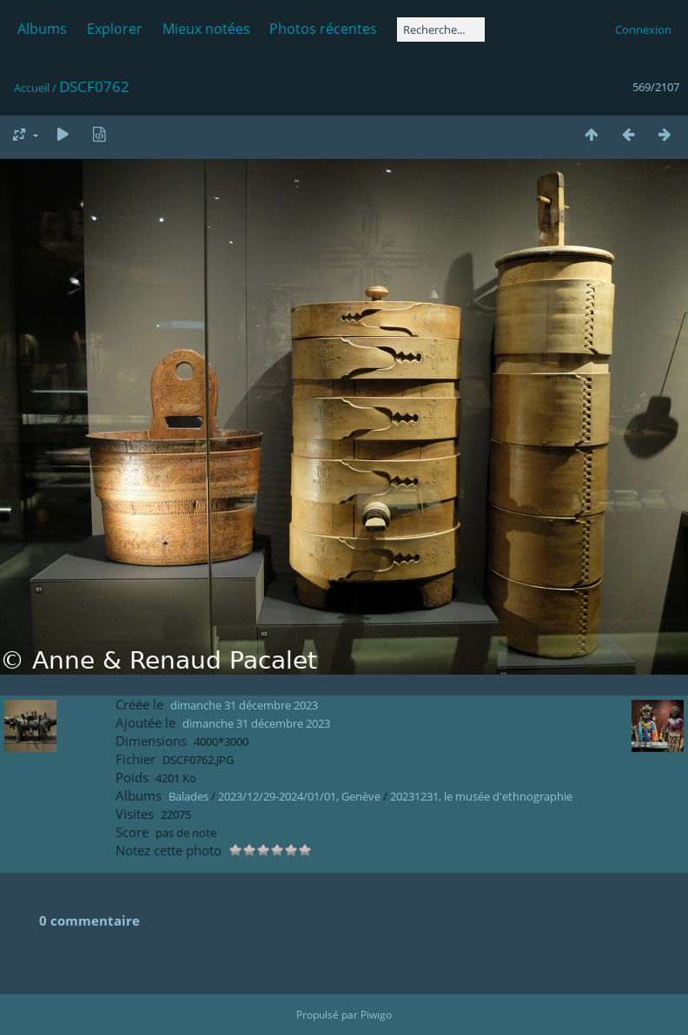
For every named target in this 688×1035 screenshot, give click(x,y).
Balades (188, 796)
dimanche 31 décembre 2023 (244, 705)
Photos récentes (323, 28)
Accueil (32, 88)
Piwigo (376, 1014)
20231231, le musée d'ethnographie (481, 796)
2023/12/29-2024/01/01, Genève (299, 796)
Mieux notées (206, 28)
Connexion (643, 29)
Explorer (114, 28)
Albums (42, 28)
